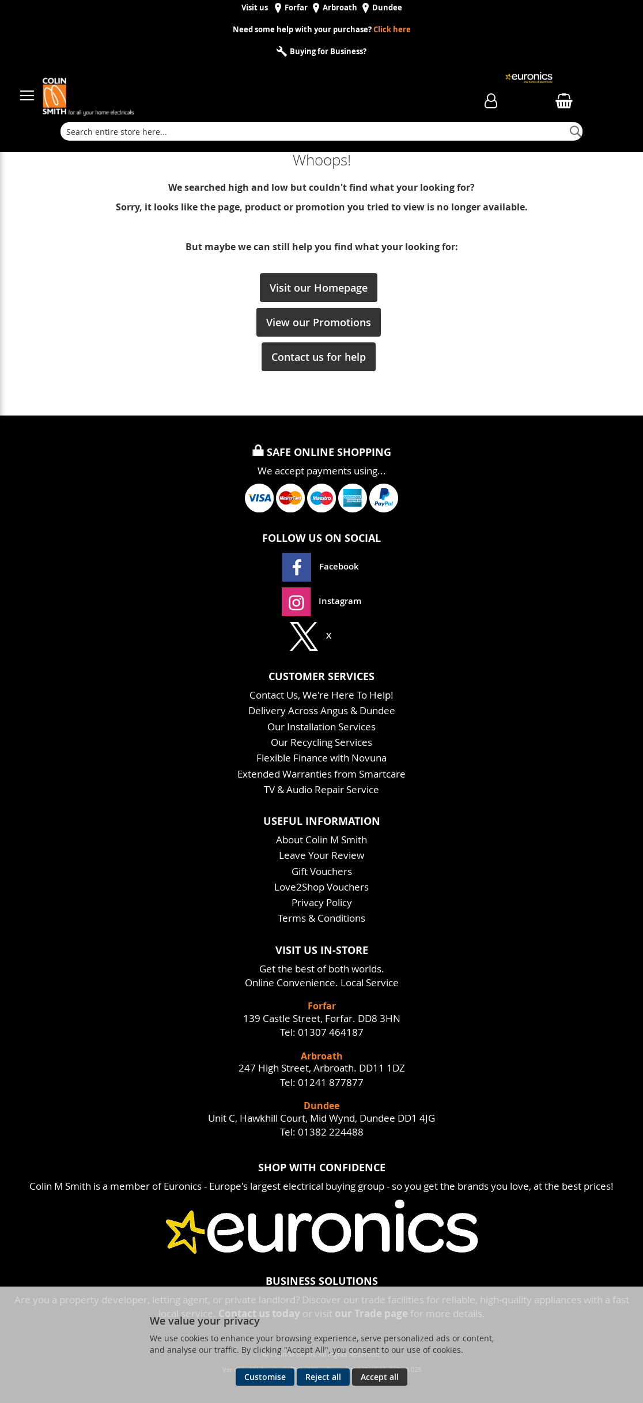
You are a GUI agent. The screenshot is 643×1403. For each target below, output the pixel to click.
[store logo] (228, 90)
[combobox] (321, 131)
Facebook (321, 566)
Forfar (296, 8)
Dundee (387, 8)
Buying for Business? (327, 51)
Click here (392, 30)
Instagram (321, 601)
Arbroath (340, 8)
